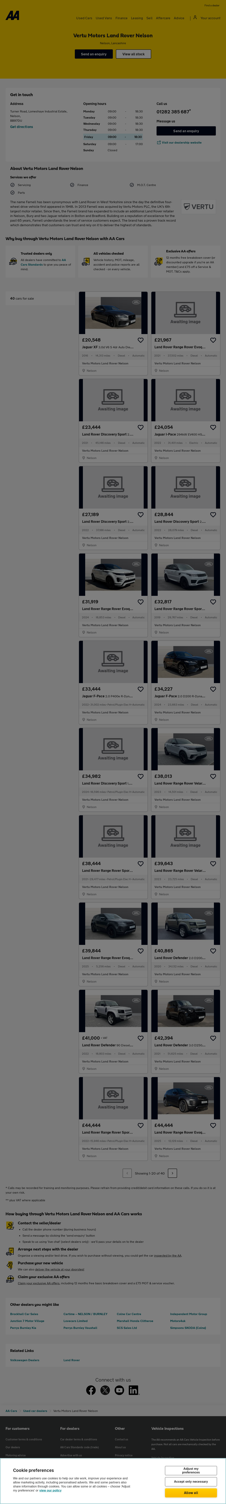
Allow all (191, 1493)
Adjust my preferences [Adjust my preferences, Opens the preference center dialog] (191, 1470)
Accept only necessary (191, 1481)
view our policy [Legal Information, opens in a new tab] (50, 1490)
